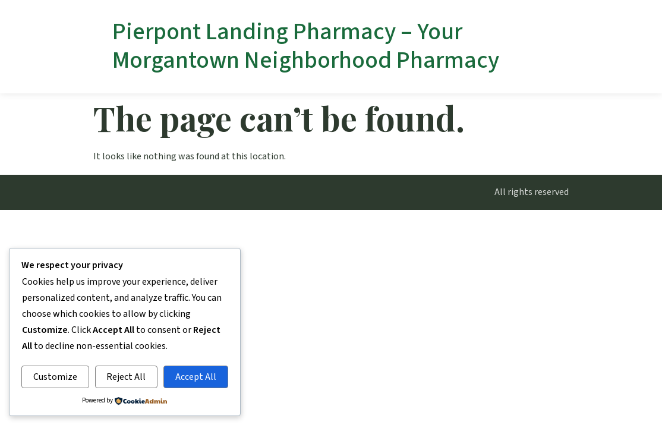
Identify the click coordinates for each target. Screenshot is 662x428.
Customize (55, 376)
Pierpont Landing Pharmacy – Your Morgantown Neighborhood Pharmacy (305, 46)
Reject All (126, 376)
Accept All (195, 376)
